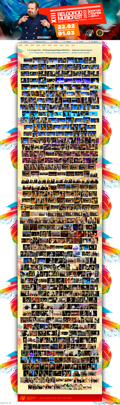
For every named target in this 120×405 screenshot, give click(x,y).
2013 (67, 45)
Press (56, 42)
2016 (49, 45)
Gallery (68, 42)
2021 (20, 45)
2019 (32, 45)
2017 (44, 45)
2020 (26, 45)
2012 (73, 45)
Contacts (94, 42)
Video (81, 42)
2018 (38, 45)
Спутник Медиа (116, 403)
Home (26, 42)
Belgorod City (41, 42)
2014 (61, 45)
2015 (55, 45)
